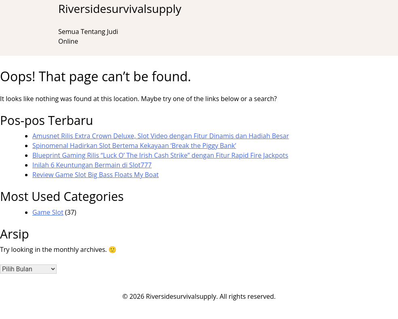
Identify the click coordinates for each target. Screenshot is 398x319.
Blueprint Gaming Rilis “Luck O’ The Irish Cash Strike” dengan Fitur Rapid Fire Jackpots (160, 155)
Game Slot (48, 212)
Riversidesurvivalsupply (119, 8)
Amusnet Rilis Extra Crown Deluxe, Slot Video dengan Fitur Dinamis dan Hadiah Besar (160, 135)
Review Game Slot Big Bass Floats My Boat (95, 174)
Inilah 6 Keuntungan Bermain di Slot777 (92, 165)
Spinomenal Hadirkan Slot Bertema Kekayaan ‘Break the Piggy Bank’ (134, 145)
